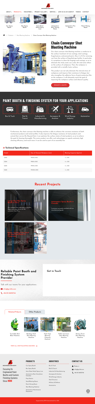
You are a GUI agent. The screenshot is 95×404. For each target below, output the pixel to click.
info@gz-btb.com (9, 289)
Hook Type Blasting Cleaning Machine (47, 336)
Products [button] (17, 12)
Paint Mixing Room (85, 26)
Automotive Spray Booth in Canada (62, 202)
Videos (78, 12)
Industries (54, 361)
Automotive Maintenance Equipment (33, 390)
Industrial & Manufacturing (40, 117)
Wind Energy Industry (70, 117)
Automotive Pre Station (70, 26)
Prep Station (29, 378)
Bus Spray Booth (24, 26)
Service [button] (52, 12)
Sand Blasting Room (32, 381)
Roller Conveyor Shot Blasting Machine (63, 335)
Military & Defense (54, 382)
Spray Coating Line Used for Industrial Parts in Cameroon (18, 234)
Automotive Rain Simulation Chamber (34, 374)
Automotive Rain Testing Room (55, 27)
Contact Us (77, 361)
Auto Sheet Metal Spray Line (40, 27)
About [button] (8, 12)
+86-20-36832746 (9, 293)
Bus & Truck (10, 116)
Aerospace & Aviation (55, 117)
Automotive (85, 116)
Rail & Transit (25, 117)
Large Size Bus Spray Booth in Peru (17, 202)
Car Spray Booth (9, 26)
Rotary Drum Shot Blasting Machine (80, 335)
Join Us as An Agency (66, 12)
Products (10, 35)
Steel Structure (53, 379)
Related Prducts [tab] (14, 312)
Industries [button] (28, 12)
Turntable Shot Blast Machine (15, 334)
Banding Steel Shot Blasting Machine (31, 335)
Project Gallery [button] (41, 12)
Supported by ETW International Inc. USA (47, 400)
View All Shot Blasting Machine (23, 346)
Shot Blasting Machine (23, 35)
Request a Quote (60, 85)
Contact (86, 12)
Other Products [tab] (35, 312)
